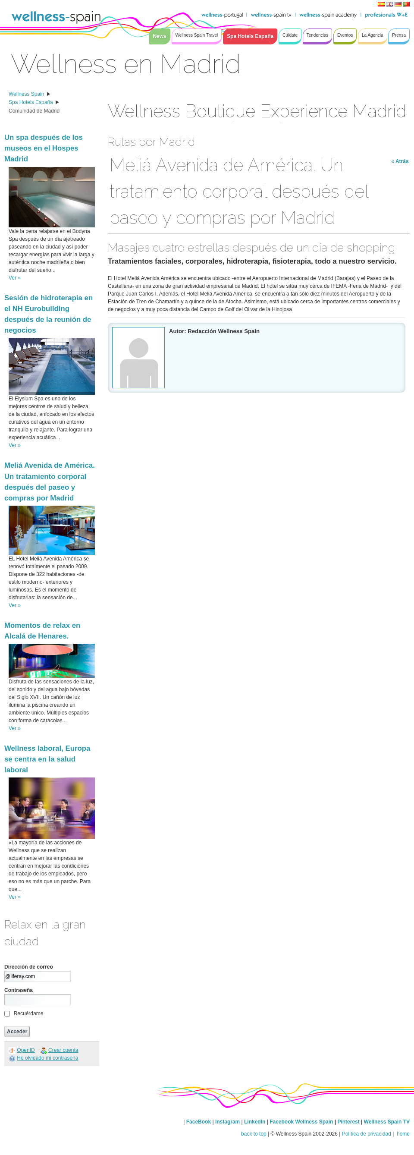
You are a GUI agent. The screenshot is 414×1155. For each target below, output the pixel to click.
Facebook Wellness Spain (301, 1122)
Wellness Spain (26, 94)
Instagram (227, 1122)
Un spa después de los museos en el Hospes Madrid (43, 148)
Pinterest (349, 1122)
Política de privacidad (366, 1134)
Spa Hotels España (31, 102)
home (402, 1134)
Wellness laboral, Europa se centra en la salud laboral (47, 759)
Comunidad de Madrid (34, 111)
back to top (254, 1134)
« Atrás (399, 161)
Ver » (15, 278)
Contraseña (18, 990)
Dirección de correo (28, 967)
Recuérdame (29, 1013)
